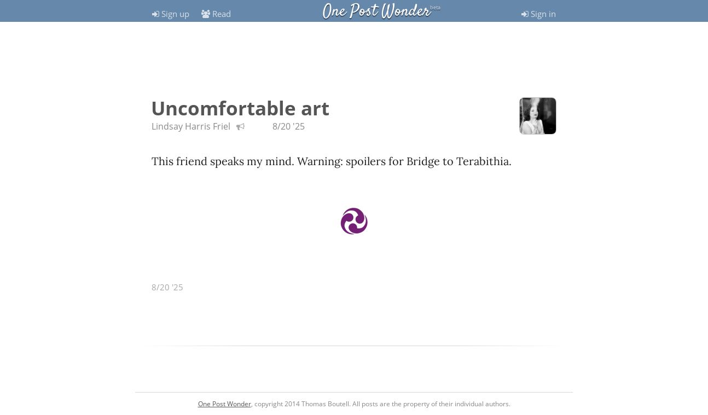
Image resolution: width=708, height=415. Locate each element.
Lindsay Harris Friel (192, 126)
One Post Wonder (376, 12)
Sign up (170, 13)
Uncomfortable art (240, 108)
